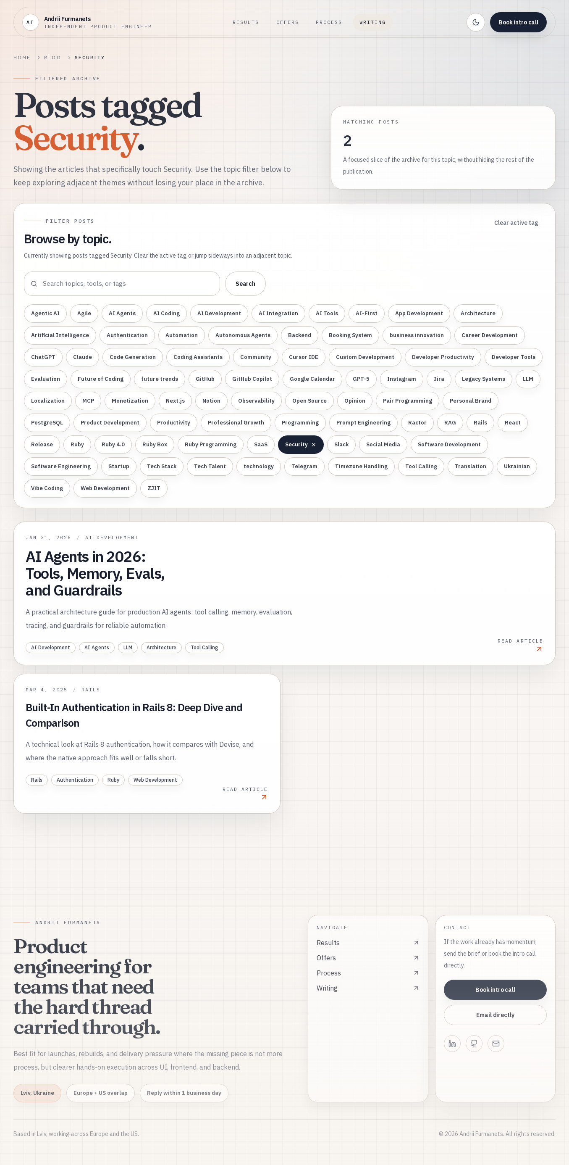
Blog (52, 57)
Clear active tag (516, 223)
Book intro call (518, 22)
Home (22, 57)
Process (329, 22)
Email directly (495, 1015)
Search (245, 283)
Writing (372, 22)
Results (246, 22)
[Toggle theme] (476, 22)
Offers (287, 22)
